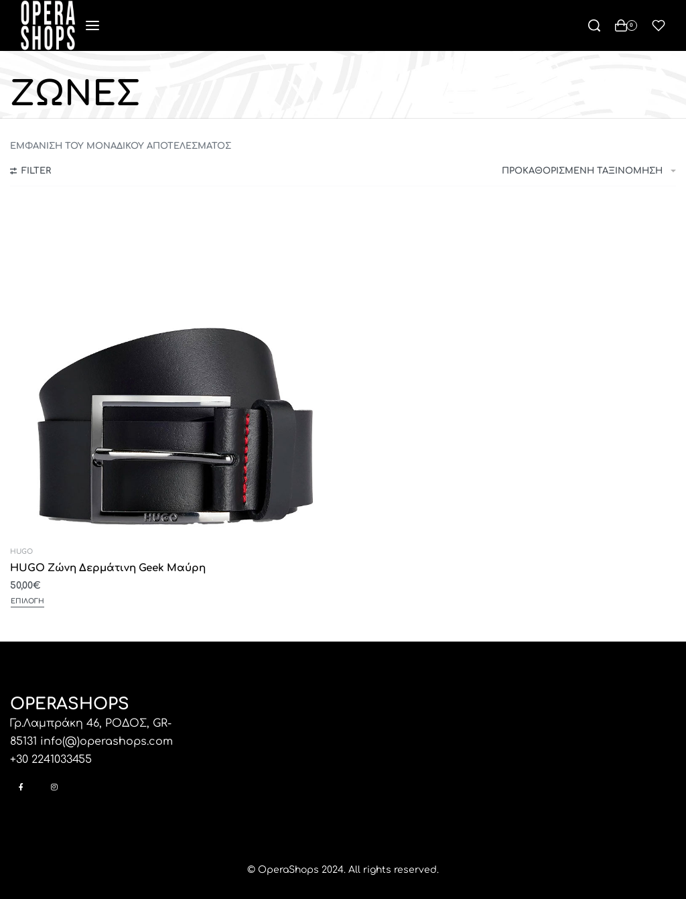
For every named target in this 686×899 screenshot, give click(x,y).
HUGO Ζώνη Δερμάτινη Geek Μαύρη (108, 568)
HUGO (21, 551)
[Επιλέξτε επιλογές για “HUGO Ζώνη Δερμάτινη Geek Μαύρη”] (27, 602)
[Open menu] (92, 25)
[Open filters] (30, 173)
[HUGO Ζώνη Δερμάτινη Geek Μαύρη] (175, 371)
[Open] (658, 25)
